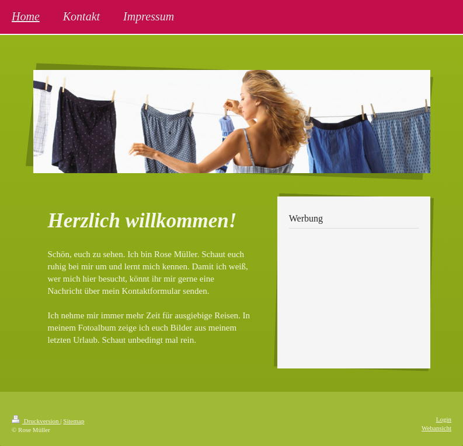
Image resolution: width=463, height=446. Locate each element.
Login (443, 419)
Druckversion (36, 420)
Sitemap (73, 420)
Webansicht (436, 427)
